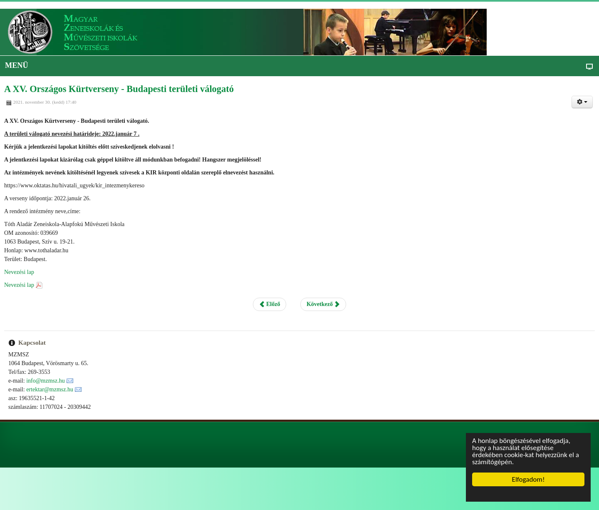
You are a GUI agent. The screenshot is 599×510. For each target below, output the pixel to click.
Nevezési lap (19, 272)
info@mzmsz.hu (45, 381)
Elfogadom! (528, 479)
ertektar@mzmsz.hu (49, 389)
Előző (269, 304)
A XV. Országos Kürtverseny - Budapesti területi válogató (119, 89)
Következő (323, 304)
